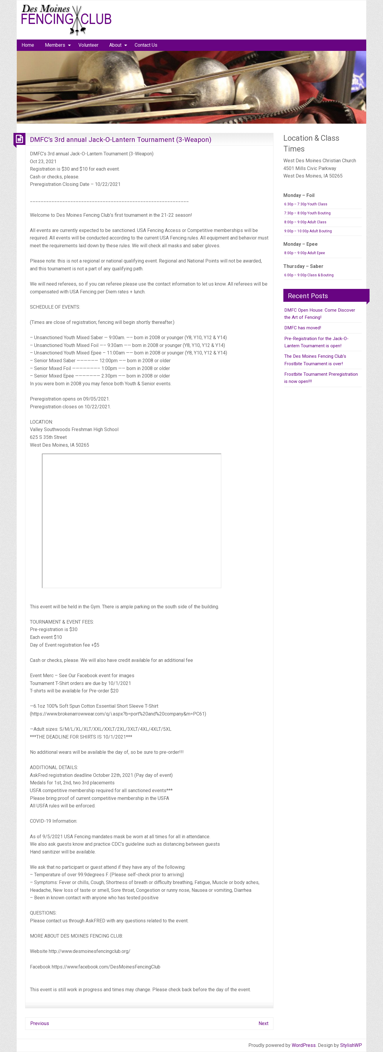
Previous (39, 1023)
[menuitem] (28, 45)
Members (55, 45)
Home (28, 45)
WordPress (304, 1045)
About (115, 45)
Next (263, 1023)
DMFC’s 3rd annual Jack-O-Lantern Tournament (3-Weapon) (121, 139)
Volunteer (88, 45)
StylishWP (351, 1045)
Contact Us (146, 45)
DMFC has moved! (302, 328)
